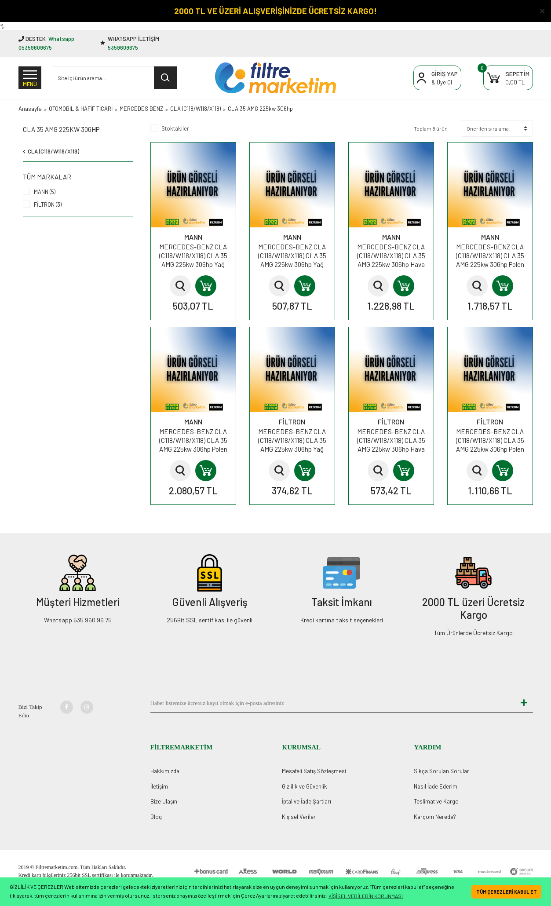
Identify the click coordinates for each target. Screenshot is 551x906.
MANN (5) (44, 191)
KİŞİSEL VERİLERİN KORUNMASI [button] (365, 896)
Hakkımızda (164, 770)
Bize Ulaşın (163, 801)
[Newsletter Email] (332, 703)
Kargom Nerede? (435, 816)
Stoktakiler (175, 128)
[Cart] (508, 78)
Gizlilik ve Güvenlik (304, 786)
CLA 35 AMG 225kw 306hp (260, 108)
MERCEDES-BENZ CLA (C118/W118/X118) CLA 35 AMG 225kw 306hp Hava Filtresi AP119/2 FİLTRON (391, 440)
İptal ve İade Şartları (306, 801)
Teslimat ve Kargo (436, 801)
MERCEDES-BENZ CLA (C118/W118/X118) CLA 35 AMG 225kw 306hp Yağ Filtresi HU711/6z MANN (292, 256)
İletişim (159, 786)
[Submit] (524, 703)
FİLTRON (292, 421)
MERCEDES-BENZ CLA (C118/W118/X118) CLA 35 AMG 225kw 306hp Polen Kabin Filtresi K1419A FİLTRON (490, 440)
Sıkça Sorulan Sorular (441, 770)
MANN (193, 237)
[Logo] (275, 77)
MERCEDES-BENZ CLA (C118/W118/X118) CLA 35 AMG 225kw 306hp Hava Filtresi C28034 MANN (391, 256)
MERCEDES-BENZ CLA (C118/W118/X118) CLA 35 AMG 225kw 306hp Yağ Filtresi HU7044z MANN (193, 256)
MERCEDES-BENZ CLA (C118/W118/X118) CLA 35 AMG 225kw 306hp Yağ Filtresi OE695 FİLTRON (292, 440)
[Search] (115, 77)
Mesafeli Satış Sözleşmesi (314, 770)
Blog (156, 816)
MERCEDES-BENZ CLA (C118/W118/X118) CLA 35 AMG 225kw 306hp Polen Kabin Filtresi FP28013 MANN (193, 440)
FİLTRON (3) (48, 204)
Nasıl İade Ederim (435, 786)
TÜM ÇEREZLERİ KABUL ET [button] (506, 892)
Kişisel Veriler (299, 816)
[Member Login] (437, 78)
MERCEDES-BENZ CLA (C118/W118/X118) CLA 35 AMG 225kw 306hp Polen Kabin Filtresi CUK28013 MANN (490, 256)
